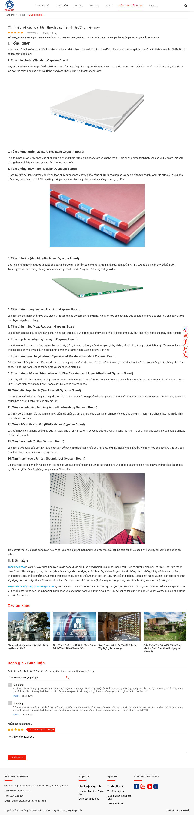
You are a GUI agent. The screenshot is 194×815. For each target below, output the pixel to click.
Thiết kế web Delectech (177, 810)
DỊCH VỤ (112, 776)
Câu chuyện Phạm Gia (90, 786)
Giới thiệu (62, 5)
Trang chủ (42, 5)
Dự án (108, 5)
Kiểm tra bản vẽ (115, 803)
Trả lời (16, 696)
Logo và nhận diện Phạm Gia (91, 792)
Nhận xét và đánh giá (20, 723)
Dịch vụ (78, 5)
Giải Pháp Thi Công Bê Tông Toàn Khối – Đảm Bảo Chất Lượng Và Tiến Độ (163, 648)
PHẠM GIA (84, 776)
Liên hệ (153, 5)
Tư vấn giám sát (115, 786)
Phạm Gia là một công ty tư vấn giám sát (31, 586)
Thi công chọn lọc (116, 791)
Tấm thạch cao (16, 567)
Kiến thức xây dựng (130, 5)
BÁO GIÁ (94, 5)
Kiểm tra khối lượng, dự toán (119, 797)
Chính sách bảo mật (89, 798)
